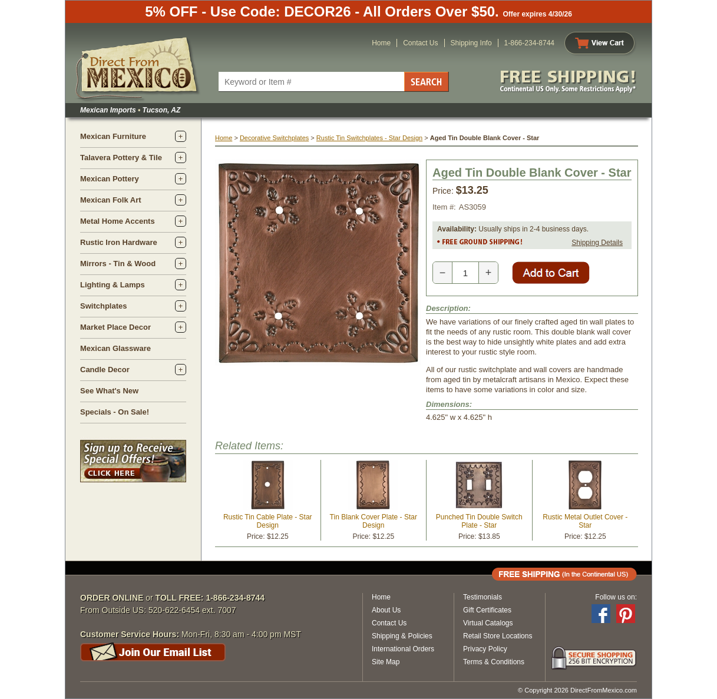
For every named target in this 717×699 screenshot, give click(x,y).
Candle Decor (105, 369)
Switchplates (103, 306)
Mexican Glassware (115, 348)
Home (381, 43)
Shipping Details (597, 242)
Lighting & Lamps (112, 284)
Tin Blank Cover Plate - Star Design (373, 521)
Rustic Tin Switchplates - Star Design (369, 137)
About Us (386, 610)
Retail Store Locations (497, 636)
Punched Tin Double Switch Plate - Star (479, 521)
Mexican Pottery (109, 178)
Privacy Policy (485, 649)
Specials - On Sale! (114, 412)
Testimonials (482, 597)
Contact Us (420, 43)
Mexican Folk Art (110, 200)
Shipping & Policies (402, 636)
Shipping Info (471, 43)
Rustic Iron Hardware (118, 242)
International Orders (403, 649)
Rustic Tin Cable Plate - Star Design (267, 521)
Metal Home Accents (117, 221)
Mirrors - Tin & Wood (118, 263)
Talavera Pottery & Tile (121, 157)
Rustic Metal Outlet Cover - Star (585, 521)
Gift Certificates (487, 610)
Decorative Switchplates (274, 137)
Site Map (385, 662)
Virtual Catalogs (488, 623)
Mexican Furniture (113, 136)
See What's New (109, 390)
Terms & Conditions (493, 662)
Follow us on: (616, 597)
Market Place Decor (115, 327)
